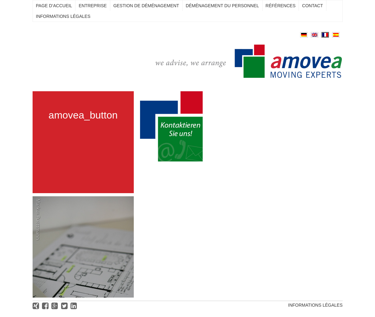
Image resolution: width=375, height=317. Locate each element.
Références (281, 5)
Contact (312, 5)
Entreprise (93, 5)
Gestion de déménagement (146, 5)
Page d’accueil (54, 5)
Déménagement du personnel (222, 5)
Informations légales (63, 16)
